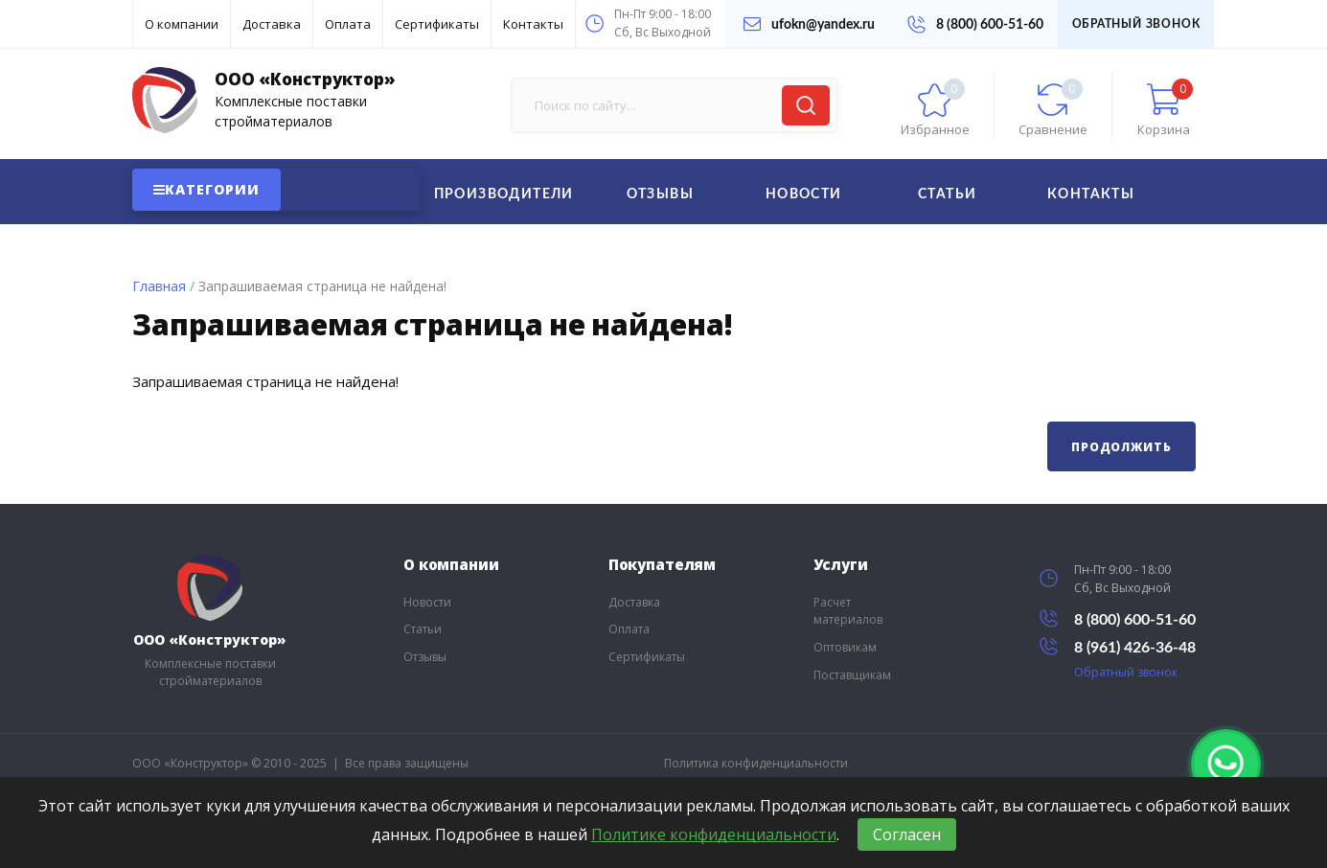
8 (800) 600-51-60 (975, 24)
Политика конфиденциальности (756, 763)
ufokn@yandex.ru (809, 24)
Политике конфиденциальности (713, 834)
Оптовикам (845, 647)
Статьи (947, 194)
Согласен (907, 834)
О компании (181, 24)
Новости (804, 194)
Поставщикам (852, 675)
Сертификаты (437, 24)
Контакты (533, 24)
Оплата (348, 24)
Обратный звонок (1136, 24)
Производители (504, 194)
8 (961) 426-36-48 (1118, 646)
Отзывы (660, 194)
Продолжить (1121, 447)
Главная (159, 286)
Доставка (271, 24)
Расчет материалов (847, 611)
